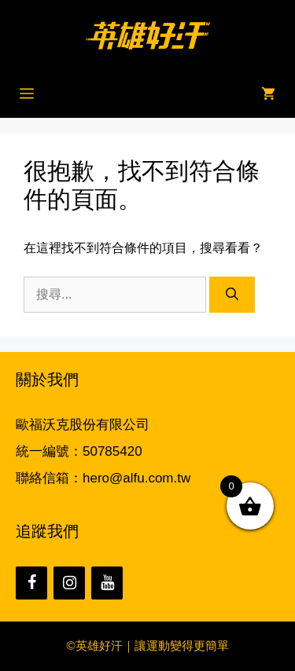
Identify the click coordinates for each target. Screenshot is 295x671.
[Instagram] (69, 583)
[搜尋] (232, 295)
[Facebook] (31, 583)
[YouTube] (107, 583)
